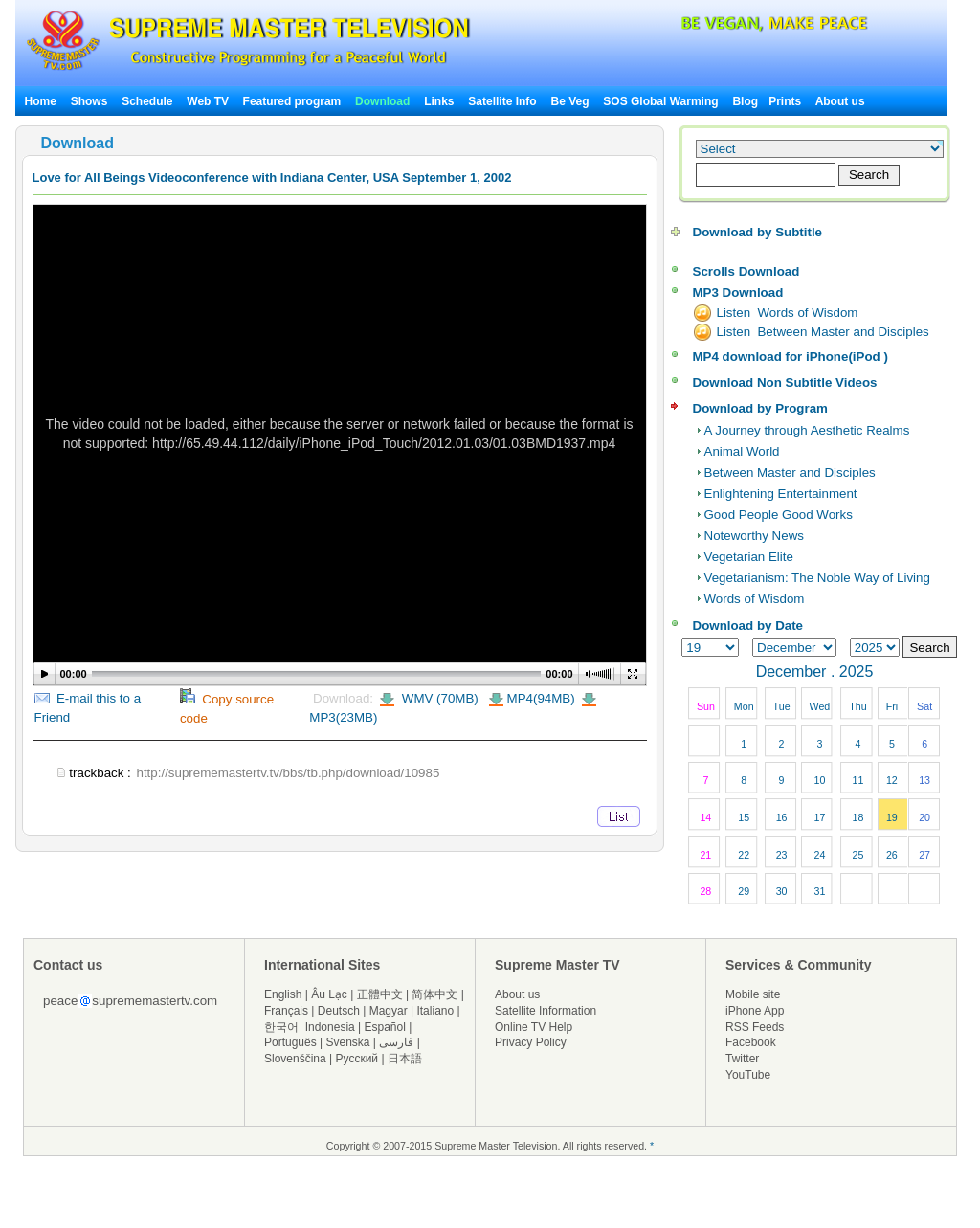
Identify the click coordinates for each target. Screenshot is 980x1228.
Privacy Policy (531, 1042)
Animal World (742, 451)
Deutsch (339, 1010)
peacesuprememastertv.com (130, 1001)
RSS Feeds (754, 1027)
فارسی (396, 1042)
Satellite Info (502, 101)
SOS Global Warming (660, 101)
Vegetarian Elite (748, 556)
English (282, 994)
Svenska (348, 1042)
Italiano (435, 1010)
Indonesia (330, 1027)
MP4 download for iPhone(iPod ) (790, 356)
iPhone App (754, 1010)
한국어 (281, 1027)
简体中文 (434, 994)
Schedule (147, 101)
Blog (745, 101)
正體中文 (380, 994)
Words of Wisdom (754, 599)
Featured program (292, 101)
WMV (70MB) (438, 698)
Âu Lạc (329, 994)
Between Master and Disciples (790, 472)
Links (439, 101)
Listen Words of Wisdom (787, 312)
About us (840, 101)
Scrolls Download (746, 271)
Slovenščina (295, 1058)
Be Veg (570, 101)
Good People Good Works (778, 514)
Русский (357, 1058)
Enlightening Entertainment (781, 493)
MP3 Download (738, 292)
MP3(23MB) (343, 717)
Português (290, 1042)
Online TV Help (533, 1027)
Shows (89, 101)
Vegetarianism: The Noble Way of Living (817, 577)
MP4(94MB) (541, 698)
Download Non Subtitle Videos (785, 382)
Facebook (750, 1042)
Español (385, 1027)
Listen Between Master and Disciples (823, 331)
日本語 (405, 1058)
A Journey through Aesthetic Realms (807, 430)
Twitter (742, 1058)
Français (286, 1010)
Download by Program (760, 408)
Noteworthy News (754, 535)
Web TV (209, 101)
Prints (786, 101)
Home (40, 101)
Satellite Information (545, 1010)
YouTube (747, 1075)
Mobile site (752, 994)
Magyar (388, 1010)
